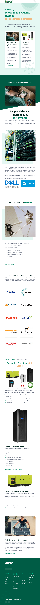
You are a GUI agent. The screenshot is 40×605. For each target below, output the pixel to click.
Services (6, 577)
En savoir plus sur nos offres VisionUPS (14, 469)
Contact (6, 583)
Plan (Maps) (15, 592)
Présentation (7, 575)
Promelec (31, 575)
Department (7, 79)
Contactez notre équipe (10, 192)
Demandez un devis (10, 511)
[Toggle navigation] (34, 1)
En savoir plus (10, 65)
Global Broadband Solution (31, 581)
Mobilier (6, 579)
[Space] (9, 1)
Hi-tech (13, 79)
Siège (14, 590)
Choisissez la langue (9, 566)
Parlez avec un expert (10, 264)
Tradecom (31, 577)
